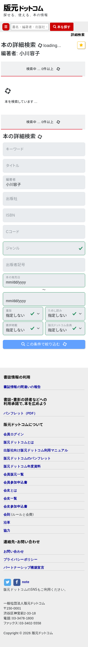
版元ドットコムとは (19, 442)
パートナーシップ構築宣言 (24, 567)
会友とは (10, 490)
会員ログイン (14, 434)
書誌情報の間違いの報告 (22, 387)
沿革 (7, 522)
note (25, 582)
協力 (7, 530)
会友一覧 (10, 498)
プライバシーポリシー (20, 559)
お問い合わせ (14, 551)
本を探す (61, 27)
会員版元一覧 (14, 474)
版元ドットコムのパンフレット (27, 458)
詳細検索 (77, 35)
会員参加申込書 (15, 482)
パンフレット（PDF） (20, 413)
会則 (7, 514)
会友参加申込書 (15, 506)
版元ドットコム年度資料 (22, 466)
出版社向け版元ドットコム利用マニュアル (36, 450)
